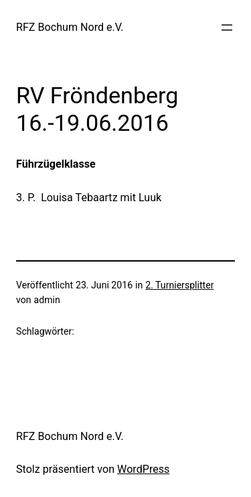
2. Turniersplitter (179, 285)
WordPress (143, 469)
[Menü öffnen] (227, 27)
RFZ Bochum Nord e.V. (70, 27)
